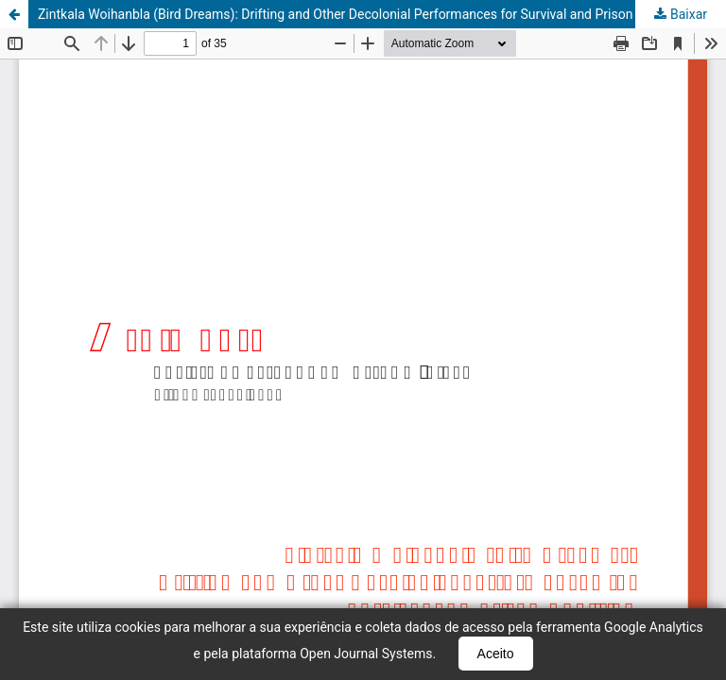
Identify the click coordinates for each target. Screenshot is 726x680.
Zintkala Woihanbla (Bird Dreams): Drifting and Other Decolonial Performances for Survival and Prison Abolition (363, 14)
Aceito (495, 653)
